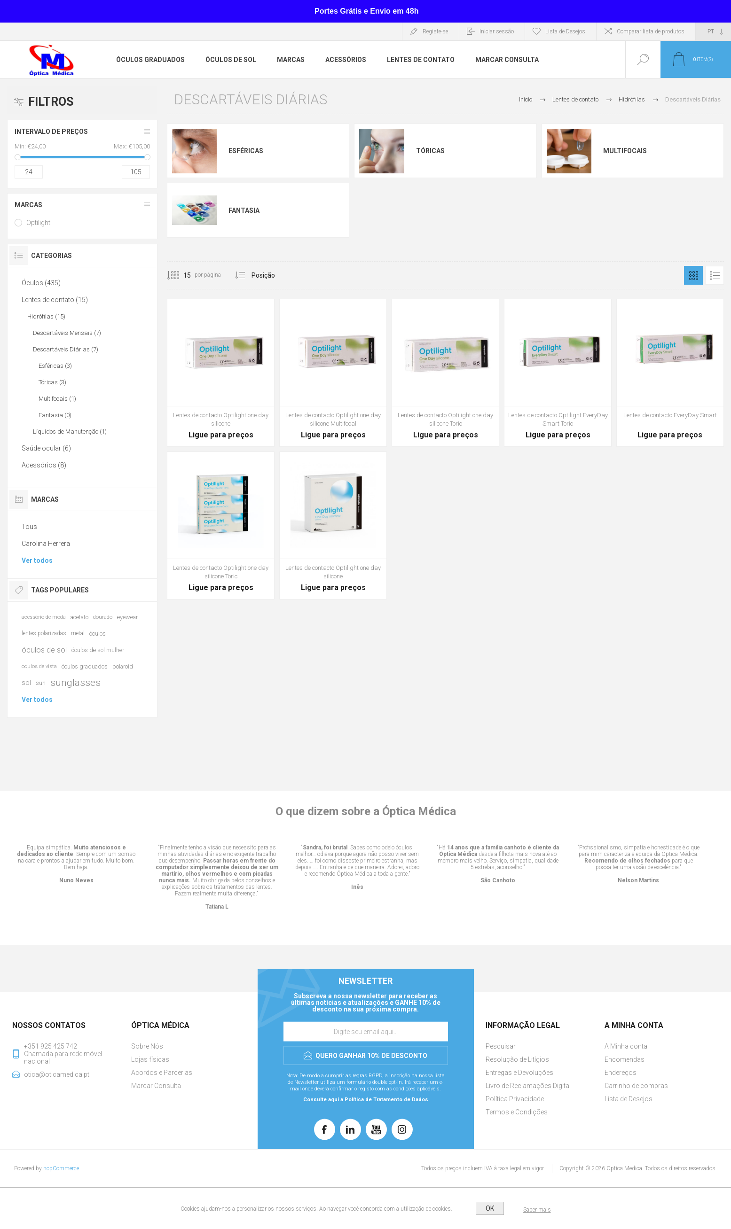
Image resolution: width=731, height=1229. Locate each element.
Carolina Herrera (46, 543)
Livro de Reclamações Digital (528, 1085)
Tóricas (430, 151)
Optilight (38, 222)
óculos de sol (44, 649)
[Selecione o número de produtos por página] (180, 275)
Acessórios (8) (44, 465)
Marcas (28, 205)
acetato (79, 617)
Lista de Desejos (628, 1099)
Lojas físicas (150, 1059)
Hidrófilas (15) (46, 316)
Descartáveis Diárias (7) (65, 349)
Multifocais (625, 151)
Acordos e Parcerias (161, 1072)
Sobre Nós (147, 1046)
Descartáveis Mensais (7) (67, 332)
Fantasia (243, 210)
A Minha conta (626, 1046)
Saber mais (537, 1209)
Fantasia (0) (55, 415)
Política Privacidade (515, 1099)
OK (490, 1208)
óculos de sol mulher (97, 649)
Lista (714, 275)
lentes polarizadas (44, 633)
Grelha (693, 275)
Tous (29, 526)
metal (78, 633)
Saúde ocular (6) (46, 448)
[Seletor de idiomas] (713, 31)
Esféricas (245, 151)
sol (26, 682)
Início (525, 99)
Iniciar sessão (496, 31)
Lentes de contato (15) (55, 299)
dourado (102, 617)
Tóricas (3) (52, 382)
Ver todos (37, 560)
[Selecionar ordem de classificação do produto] (281, 275)
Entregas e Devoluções (519, 1072)
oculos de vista (39, 666)
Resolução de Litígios (517, 1059)
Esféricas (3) (55, 365)
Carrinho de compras (636, 1085)
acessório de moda (44, 617)
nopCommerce (61, 1168)
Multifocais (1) (57, 398)
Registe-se (435, 31)
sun (41, 682)
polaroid (122, 666)
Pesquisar (501, 1046)
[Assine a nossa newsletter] (365, 1032)
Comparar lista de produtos (650, 31)
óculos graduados (85, 666)
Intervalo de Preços (51, 131)
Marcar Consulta (156, 1085)
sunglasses (75, 682)
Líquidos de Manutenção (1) (70, 431)
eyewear (127, 617)
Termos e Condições (517, 1112)
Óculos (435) (41, 283)
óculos (97, 633)
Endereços (621, 1072)
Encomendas (625, 1059)
